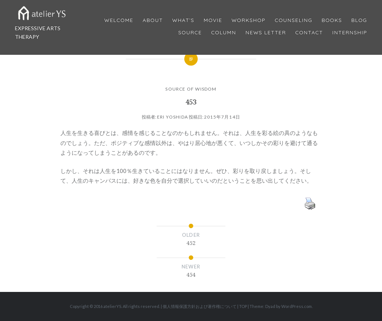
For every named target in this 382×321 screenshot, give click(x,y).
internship (349, 32)
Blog (359, 20)
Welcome (118, 20)
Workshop (248, 20)
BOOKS (332, 20)
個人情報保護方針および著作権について (200, 306)
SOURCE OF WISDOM (190, 89)
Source (190, 32)
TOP (243, 306)
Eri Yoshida (172, 117)
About (153, 20)
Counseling (293, 20)
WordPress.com (296, 306)
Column (223, 32)
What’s (183, 20)
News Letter (265, 32)
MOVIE (213, 20)
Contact (309, 32)
